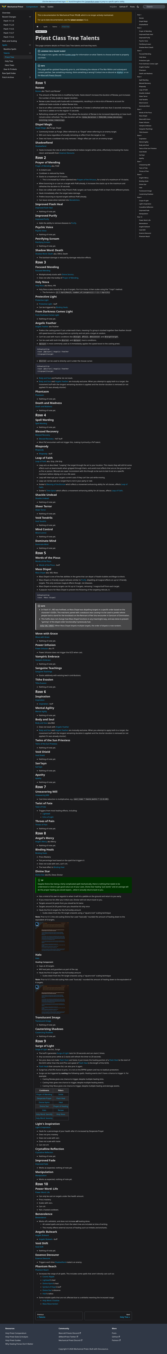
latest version (77, 20)
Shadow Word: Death (44, 254)
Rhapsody (39, 450)
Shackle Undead (42, 498)
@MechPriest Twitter (68, 1337)
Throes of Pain (41, 824)
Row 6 (139, 135)
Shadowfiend (40, 146)
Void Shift (39, 1247)
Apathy (38, 778)
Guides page (70, 54)
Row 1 (139, 15)
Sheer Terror (40, 510)
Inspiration (40, 700)
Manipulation (41, 1175)
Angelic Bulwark (42, 1235)
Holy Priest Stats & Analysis (16, 1337)
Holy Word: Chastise (51, 1300)
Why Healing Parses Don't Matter (19, 1344)
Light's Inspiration (42, 1127)
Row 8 (139, 174)
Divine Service (68, 274)
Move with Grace (42, 637)
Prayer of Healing (61, 1106)
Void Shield (40, 755)
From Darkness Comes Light (47, 315)
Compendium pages (92, 1)
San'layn (38, 767)
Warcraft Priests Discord (51, 75)
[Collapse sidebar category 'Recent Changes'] (30, 17)
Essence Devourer (66, 153)
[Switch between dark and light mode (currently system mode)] (138, 7)
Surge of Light (41, 1049)
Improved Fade (41, 1164)
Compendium (32, 6)
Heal (61, 1102)
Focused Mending (42, 270)
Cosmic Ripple (48, 1276)
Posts (132, 6)
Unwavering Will (42, 795)
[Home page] (37, 26)
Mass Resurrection (50, 1304)
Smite (60, 1094)
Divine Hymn (44, 1102)
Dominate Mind (41, 544)
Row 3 (139, 51)
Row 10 (139, 217)
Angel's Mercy (41, 841)
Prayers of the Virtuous (86, 179)
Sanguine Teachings (43, 671)
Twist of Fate (40, 807)
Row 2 (139, 28)
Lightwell (46, 813)
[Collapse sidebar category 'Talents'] (30, 53)
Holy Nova (39, 285)
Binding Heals (62, 307)
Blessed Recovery (42, 435)
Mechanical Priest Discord (70, 1340)
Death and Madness (43, 406)
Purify (73, 223)
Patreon (116, 1340)
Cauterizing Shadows (44, 1032)
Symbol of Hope (49, 1287)
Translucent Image (43, 1021)
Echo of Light (48, 817)
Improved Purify (42, 219)
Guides (50, 6)
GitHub (123, 6)
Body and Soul (45, 378)
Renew (38, 91)
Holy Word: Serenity (44, 1118)
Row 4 (139, 77)
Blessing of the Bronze (55, 484)
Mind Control (40, 533)
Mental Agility (41, 711)
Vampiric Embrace (42, 660)
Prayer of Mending (43, 166)
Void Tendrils (40, 521)
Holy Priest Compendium (15, 1333)
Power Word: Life (42, 1192)
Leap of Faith (40, 461)
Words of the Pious (43, 561)
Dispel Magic (40, 128)
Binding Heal (59, 867)
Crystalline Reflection (44, 1152)
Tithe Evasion (40, 683)
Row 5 (139, 109)
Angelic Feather (41, 326)
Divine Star (39, 875)
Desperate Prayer (44, 1098)
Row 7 (139, 161)
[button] (16, 45)
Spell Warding (41, 423)
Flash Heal (64, 1060)
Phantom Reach (42, 1270)
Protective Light (41, 300)
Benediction (74, 200)
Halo (37, 958)
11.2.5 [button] (112, 6)
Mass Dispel (40, 572)
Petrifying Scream (42, 242)
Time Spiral (51, 490)
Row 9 (139, 197)
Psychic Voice (40, 230)
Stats (43, 6)
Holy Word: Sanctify (44, 1114)
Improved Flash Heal (44, 207)
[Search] (154, 7)
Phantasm (39, 395)
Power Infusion (41, 648)
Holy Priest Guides (13, 1340)
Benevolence (40, 1217)
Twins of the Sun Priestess (46, 744)
